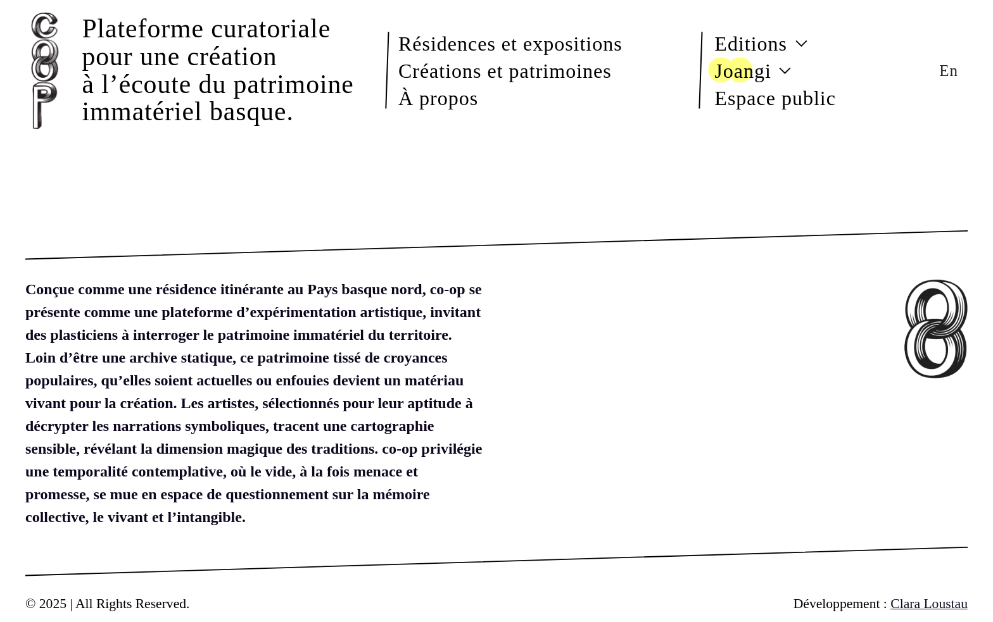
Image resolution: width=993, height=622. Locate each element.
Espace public (775, 97)
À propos (438, 97)
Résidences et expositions (510, 43)
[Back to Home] (47, 70)
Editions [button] (760, 43)
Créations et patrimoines (505, 70)
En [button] (948, 70)
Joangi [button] (753, 70)
